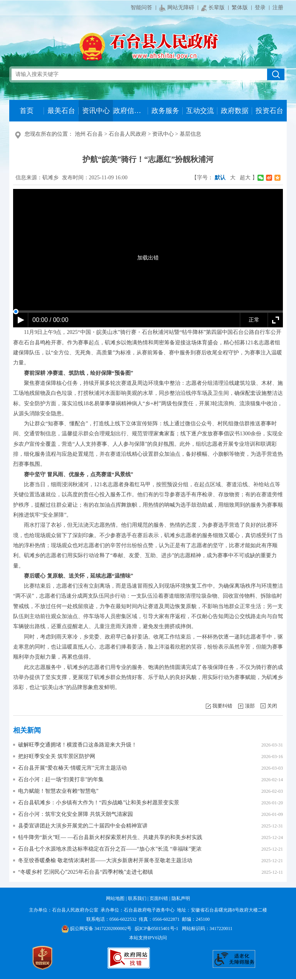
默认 (220, 177)
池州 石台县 (89, 134)
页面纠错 (159, 898)
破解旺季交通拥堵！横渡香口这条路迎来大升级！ (77, 745)
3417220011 (221, 928)
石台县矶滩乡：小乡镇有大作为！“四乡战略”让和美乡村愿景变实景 (98, 802)
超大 (245, 177)
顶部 (250, 706)
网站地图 (115, 898)
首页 (27, 111)
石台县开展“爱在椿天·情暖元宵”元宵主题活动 (72, 768)
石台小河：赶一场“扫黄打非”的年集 (61, 779)
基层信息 (190, 134)
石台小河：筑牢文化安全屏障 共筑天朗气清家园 (75, 814)
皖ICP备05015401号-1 (156, 928)
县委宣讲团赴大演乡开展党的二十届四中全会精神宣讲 (83, 826)
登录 (260, 7)
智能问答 (141, 7)
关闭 (272, 706)
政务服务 (165, 111)
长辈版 (213, 8)
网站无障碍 (176, 8)
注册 (277, 7)
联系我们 (137, 898)
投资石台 (269, 111)
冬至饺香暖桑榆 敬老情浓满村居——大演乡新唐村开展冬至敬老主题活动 (105, 860)
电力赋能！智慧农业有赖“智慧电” (58, 791)
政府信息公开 (130, 111)
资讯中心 (96, 111)
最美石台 (61, 111)
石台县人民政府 (127, 134)
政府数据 (235, 111)
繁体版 (240, 7)
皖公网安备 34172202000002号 (96, 928)
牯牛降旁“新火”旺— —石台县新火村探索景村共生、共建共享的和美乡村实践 (110, 837)
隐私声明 (181, 898)
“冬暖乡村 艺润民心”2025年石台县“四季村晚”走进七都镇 (85, 872)
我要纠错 (222, 706)
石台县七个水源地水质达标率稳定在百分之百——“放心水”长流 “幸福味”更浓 (110, 849)
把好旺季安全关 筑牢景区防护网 (56, 756)
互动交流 (200, 111)
